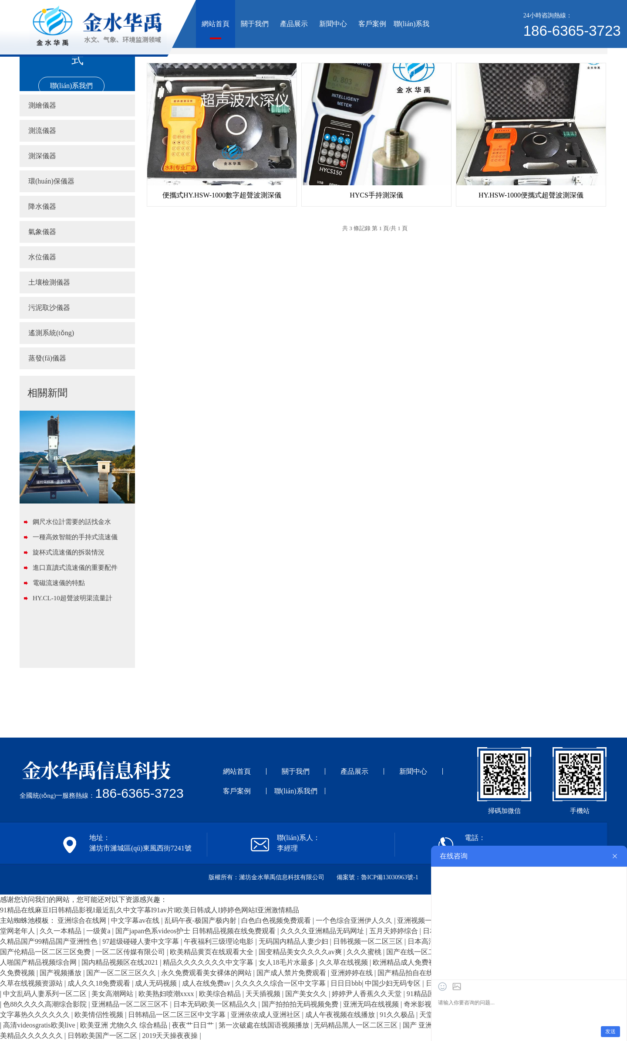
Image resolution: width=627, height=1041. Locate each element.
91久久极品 (398, 1014)
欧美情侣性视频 (99, 1014)
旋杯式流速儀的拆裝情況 (68, 552)
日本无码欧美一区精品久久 (216, 1004)
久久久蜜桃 (365, 952)
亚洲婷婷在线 (352, 972)
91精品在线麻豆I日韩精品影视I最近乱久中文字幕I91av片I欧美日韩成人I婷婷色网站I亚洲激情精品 (149, 910)
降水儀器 (42, 206)
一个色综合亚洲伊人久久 (355, 920)
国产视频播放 (61, 972)
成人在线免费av (207, 983)
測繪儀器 (42, 105)
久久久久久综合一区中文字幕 (281, 983)
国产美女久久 (307, 993)
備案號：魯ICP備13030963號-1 (377, 877)
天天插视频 (264, 993)
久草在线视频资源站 (32, 983)
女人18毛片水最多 (287, 962)
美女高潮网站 (113, 993)
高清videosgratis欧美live (40, 1025)
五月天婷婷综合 (394, 931)
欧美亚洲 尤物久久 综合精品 (124, 1025)
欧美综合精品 (221, 993)
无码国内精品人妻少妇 (294, 941)
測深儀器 (42, 156)
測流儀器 (42, 130)
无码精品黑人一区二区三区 (356, 1025)
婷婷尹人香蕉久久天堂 (367, 993)
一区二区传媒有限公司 (131, 952)
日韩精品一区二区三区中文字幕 (177, 1014)
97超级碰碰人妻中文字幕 (141, 941)
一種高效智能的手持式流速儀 (75, 537)
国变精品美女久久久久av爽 (301, 952)
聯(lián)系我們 (412, 34)
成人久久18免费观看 (99, 983)
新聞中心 (333, 23)
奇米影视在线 (425, 1004)
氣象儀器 (42, 231)
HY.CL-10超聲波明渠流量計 (72, 598)
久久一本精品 (61, 931)
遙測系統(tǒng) (51, 333)
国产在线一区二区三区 (422, 952)
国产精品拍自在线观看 (413, 972)
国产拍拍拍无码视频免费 (301, 1004)
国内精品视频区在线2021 (120, 962)
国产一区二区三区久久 (122, 972)
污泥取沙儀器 (49, 307)
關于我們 (255, 23)
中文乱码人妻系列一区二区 (45, 993)
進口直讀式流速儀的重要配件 (75, 567)
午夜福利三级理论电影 (219, 941)
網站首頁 (215, 23)
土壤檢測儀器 (49, 282)
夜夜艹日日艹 (194, 1025)
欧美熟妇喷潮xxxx (167, 993)
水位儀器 (42, 257)
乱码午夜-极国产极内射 (201, 920)
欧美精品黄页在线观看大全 (212, 952)
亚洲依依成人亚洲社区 (266, 1014)
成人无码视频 (157, 983)
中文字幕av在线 (136, 920)
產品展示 (294, 23)
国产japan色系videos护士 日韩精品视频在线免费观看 (196, 931)
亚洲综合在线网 (82, 920)
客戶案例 (372, 23)
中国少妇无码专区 (393, 983)
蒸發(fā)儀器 (47, 358)
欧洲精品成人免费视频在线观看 (422, 962)
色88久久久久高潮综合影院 (45, 1004)
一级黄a (99, 931)
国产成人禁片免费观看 (292, 972)
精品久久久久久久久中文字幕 (209, 962)
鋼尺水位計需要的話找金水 (72, 521)
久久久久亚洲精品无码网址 (323, 931)
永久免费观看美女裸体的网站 (207, 972)
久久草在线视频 (344, 962)
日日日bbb (346, 983)
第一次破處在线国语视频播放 (265, 1025)
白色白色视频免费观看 (277, 920)
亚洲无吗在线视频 (372, 1004)
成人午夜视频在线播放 (341, 1014)
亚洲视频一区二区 (426, 920)
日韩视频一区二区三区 (369, 941)
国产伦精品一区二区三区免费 (46, 952)
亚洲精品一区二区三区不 (130, 1004)
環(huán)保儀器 (51, 181)
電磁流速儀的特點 (59, 582)
